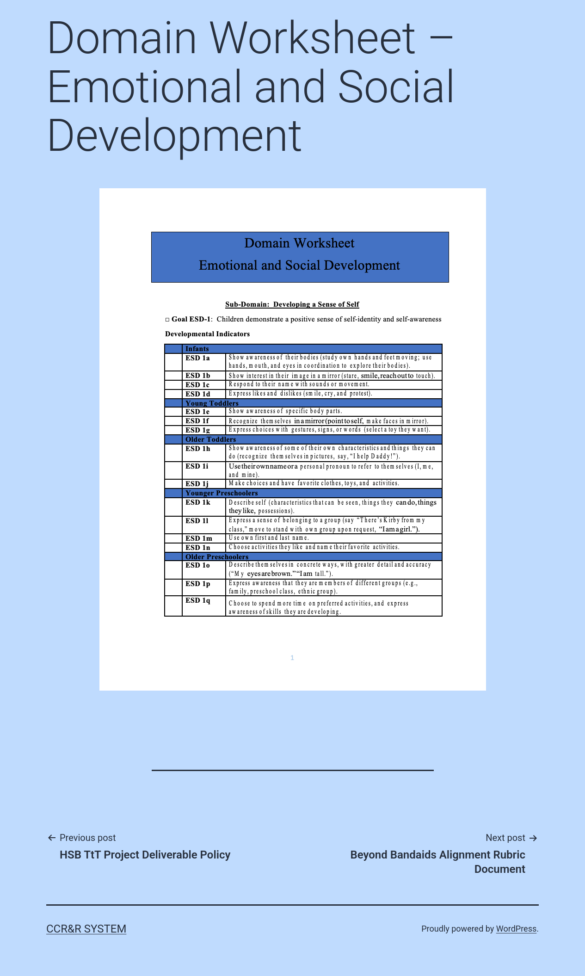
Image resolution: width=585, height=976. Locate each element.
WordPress (516, 928)
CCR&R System (86, 928)
